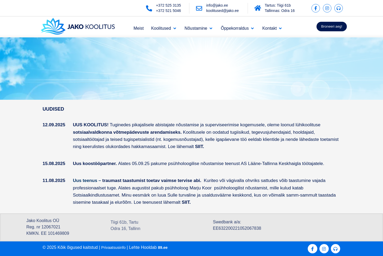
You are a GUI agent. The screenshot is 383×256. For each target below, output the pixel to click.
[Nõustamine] (199, 28)
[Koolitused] (164, 28)
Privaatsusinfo (114, 247)
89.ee (165, 247)
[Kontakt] (272, 28)
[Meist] (138, 28)
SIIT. (187, 202)
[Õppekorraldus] (237, 28)
